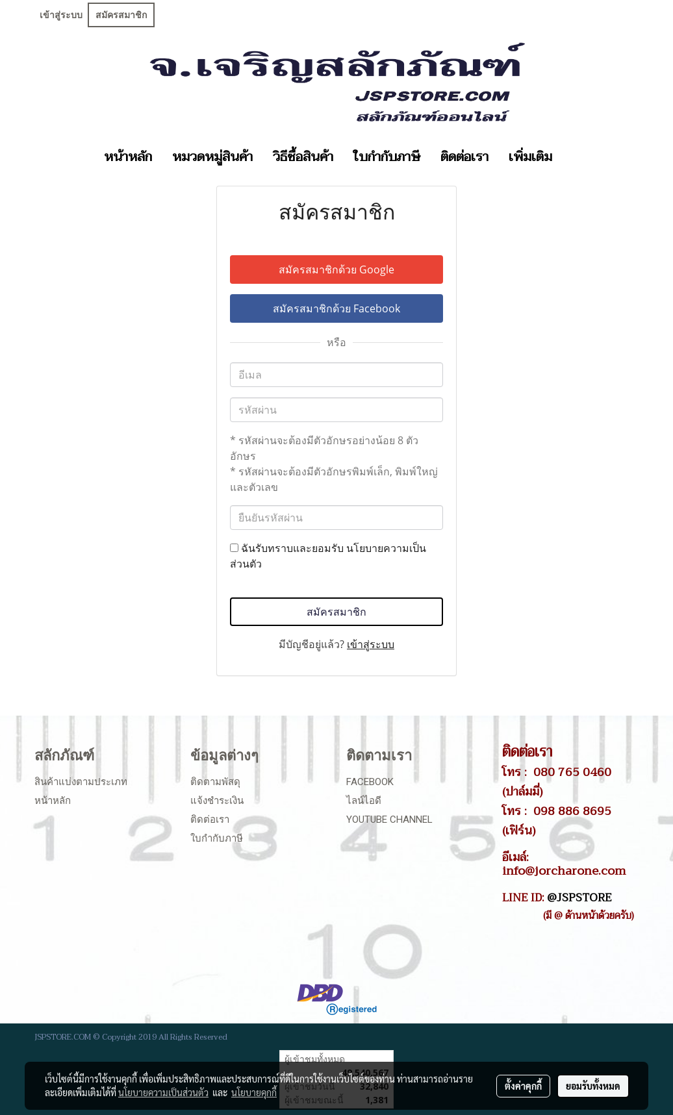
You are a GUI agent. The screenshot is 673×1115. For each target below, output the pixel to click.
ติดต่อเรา (464, 157)
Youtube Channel (389, 819)
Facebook (370, 782)
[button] (573, 157)
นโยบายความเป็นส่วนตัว (163, 1092)
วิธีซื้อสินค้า (303, 157)
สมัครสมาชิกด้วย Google (336, 269)
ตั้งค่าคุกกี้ (523, 1086)
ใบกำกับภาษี (386, 157)
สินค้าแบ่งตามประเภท (80, 782)
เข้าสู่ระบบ (61, 15)
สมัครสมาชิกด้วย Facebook (336, 308)
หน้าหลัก (128, 157)
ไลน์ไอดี (363, 801)
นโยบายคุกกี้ (254, 1092)
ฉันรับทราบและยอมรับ (328, 556)
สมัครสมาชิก (121, 15)
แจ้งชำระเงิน (217, 801)
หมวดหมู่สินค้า (212, 157)
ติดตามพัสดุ (215, 782)
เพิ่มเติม (530, 157)
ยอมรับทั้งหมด (593, 1086)
